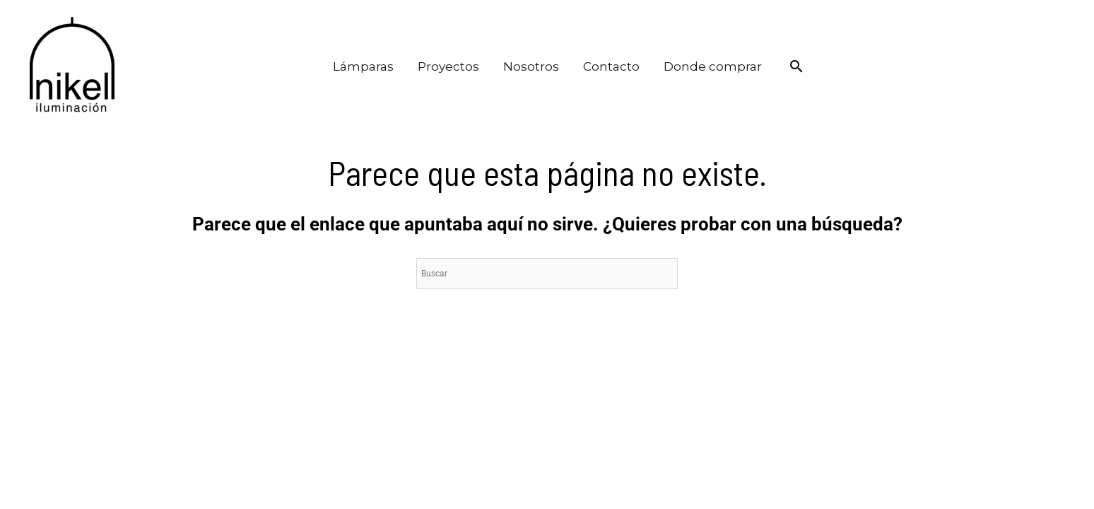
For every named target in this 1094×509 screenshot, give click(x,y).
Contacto (611, 66)
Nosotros (531, 66)
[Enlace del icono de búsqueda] (796, 66)
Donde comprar (713, 66)
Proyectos (448, 66)
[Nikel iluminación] (72, 66)
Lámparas (363, 66)
